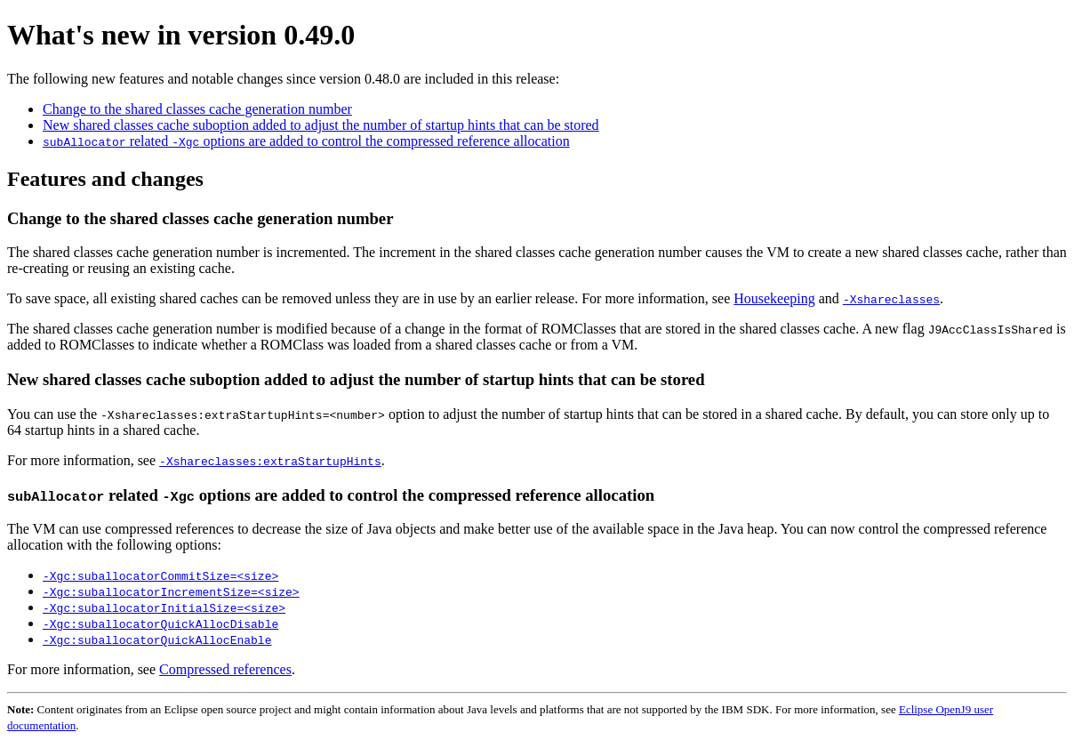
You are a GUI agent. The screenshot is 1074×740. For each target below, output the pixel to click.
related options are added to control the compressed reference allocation (306, 141)
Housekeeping (774, 298)
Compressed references (225, 669)
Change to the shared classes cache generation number (197, 109)
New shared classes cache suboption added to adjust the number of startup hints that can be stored (321, 125)
